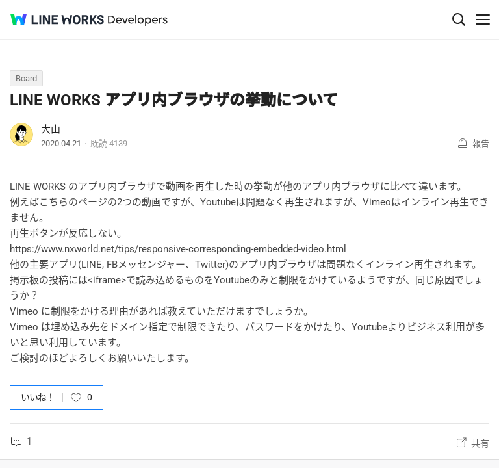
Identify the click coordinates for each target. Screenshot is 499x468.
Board (26, 78)
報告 (480, 143)
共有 (480, 443)
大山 (50, 129)
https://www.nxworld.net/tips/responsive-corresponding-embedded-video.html (178, 249)
